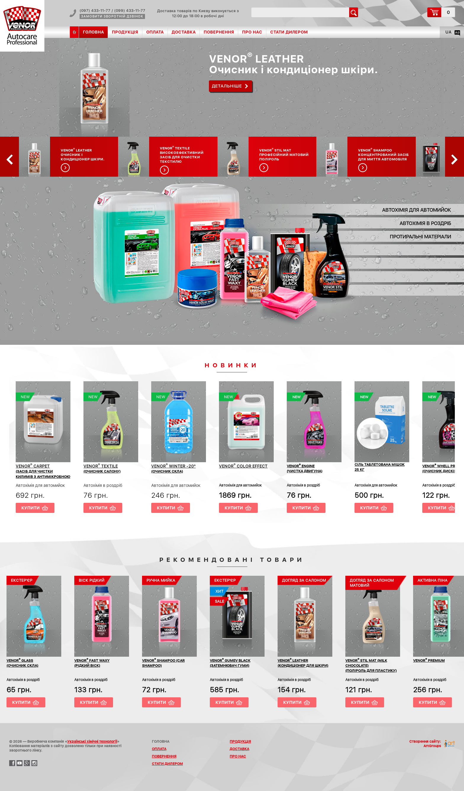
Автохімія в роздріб (425, 223)
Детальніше (227, 86)
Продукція (125, 32)
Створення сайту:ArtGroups (425, 743)
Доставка (184, 32)
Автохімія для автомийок (416, 210)
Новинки (231, 365)
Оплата (155, 32)
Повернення (219, 32)
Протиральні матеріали (420, 237)
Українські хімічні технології (92, 741)
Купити (30, 507)
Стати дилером (289, 32)
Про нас (252, 32)
